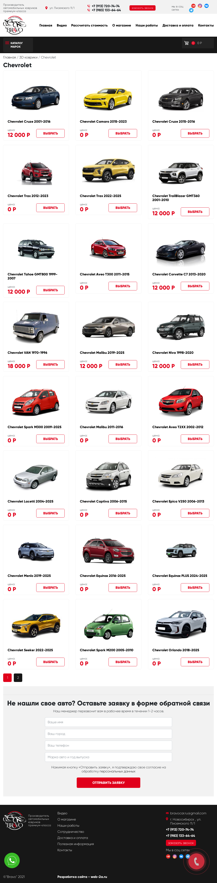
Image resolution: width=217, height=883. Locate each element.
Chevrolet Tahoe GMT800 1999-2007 (32, 276)
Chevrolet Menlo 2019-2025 (29, 576)
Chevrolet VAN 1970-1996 (27, 353)
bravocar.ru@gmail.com (188, 813)
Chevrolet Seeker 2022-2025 (30, 650)
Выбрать (50, 133)
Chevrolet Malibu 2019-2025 (102, 353)
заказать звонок (142, 8)
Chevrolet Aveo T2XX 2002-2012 (177, 427)
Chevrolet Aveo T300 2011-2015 (104, 274)
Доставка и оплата (178, 25)
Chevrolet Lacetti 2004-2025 (30, 501)
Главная (45, 25)
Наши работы (147, 25)
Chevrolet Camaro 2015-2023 (103, 121)
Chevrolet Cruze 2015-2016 (173, 121)
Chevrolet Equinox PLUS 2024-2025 (179, 576)
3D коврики (28, 57)
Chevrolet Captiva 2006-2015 (103, 501)
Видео (62, 25)
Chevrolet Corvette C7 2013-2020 (179, 274)
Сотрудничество (70, 832)
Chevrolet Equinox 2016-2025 (103, 576)
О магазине (121, 25)
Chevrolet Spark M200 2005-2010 (106, 650)
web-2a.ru (99, 877)
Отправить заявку (108, 783)
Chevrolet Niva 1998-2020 (172, 353)
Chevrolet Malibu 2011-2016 (101, 427)
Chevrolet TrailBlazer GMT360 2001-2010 (176, 198)
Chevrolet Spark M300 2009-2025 (34, 427)
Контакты (206, 25)
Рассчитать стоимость (89, 25)
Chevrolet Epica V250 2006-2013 (178, 501)
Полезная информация (75, 844)
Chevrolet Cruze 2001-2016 (29, 121)
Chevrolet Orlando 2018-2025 (175, 650)
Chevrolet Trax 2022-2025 (100, 196)
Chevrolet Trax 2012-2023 (28, 196)
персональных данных (117, 771)
